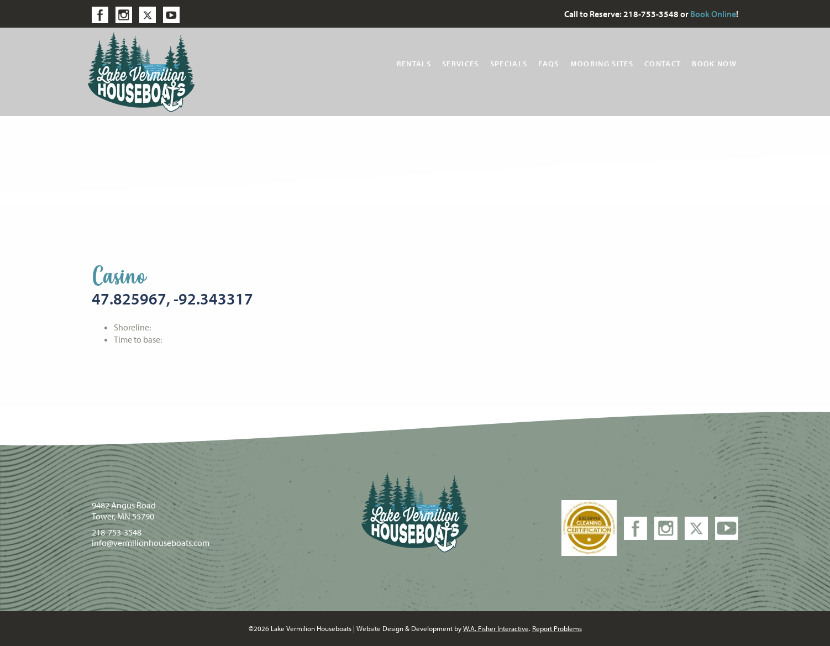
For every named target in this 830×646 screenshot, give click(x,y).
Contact (662, 63)
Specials (509, 63)
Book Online (713, 13)
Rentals (414, 63)
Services (460, 63)
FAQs (548, 63)
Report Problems (557, 628)
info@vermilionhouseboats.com (150, 542)
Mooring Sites (601, 63)
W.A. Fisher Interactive (496, 628)
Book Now (714, 63)
